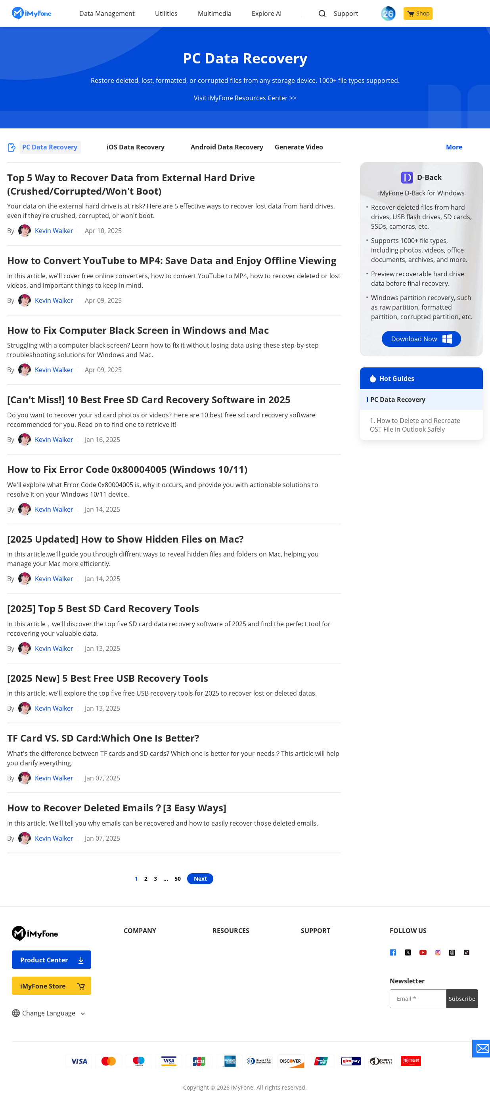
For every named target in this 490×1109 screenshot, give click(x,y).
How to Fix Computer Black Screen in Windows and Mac (138, 330)
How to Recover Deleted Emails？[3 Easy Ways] (116, 807)
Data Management (107, 13)
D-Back (429, 177)
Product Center (52, 960)
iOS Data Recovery (136, 147)
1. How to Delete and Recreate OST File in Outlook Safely (415, 425)
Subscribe (462, 998)
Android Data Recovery (227, 147)
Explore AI (266, 13)
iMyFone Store (52, 986)
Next (200, 878)
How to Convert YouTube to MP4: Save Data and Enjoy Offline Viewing (172, 260)
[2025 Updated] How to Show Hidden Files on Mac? (125, 538)
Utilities (166, 13)
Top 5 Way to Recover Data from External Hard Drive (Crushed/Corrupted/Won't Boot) (131, 184)
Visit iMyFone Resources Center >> (245, 98)
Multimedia (215, 13)
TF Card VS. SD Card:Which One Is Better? (103, 737)
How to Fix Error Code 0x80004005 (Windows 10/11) (127, 469)
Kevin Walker (54, 230)
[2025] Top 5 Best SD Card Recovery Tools (103, 608)
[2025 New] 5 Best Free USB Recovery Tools (107, 678)
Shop (418, 13)
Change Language (48, 1013)
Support (346, 13)
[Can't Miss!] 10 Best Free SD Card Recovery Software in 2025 (149, 399)
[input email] (418, 998)
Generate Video (299, 147)
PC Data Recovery (49, 147)
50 (177, 878)
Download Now (421, 339)
